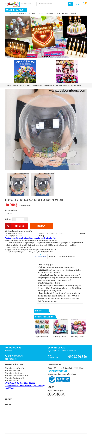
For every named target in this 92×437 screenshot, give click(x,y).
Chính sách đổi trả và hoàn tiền (15, 379)
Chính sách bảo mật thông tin (14, 369)
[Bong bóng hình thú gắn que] (25, 72)
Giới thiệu (32, 15)
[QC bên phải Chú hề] (67, 72)
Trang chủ (10, 15)
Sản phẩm (21, 15)
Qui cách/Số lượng (11, 211)
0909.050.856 (61, 372)
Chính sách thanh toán (12, 372)
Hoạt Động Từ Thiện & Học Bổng (57, 15)
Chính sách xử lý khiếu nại (13, 374)
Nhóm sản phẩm (27, 4)
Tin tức (40, 15)
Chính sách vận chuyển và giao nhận (17, 377)
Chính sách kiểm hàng (12, 382)
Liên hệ (73, 15)
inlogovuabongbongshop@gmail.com (64, 375)
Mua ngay (41, 227)
